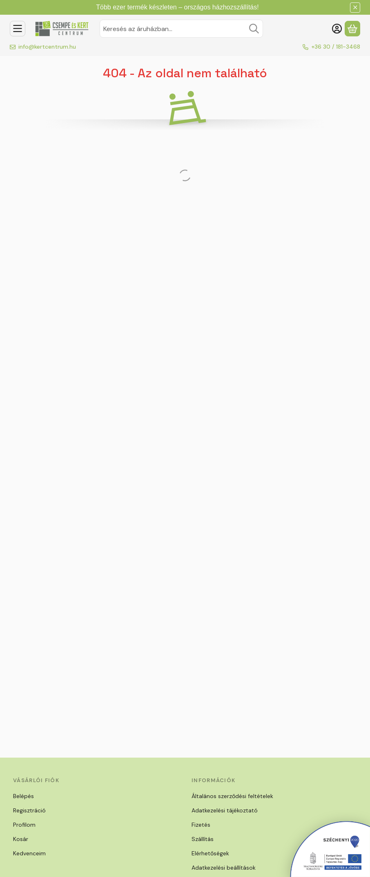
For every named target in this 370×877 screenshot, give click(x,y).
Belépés (23, 796)
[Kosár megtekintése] (352, 28)
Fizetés (201, 824)
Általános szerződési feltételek (232, 796)
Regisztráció (29, 810)
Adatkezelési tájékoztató (225, 810)
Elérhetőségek (210, 853)
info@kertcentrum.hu (47, 46)
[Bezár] (355, 7)
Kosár (20, 839)
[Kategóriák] (17, 28)
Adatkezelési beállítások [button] (224, 867)
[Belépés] (337, 28)
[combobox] (181, 29)
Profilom (24, 824)
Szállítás (203, 839)
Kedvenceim (29, 853)
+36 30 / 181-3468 (335, 46)
